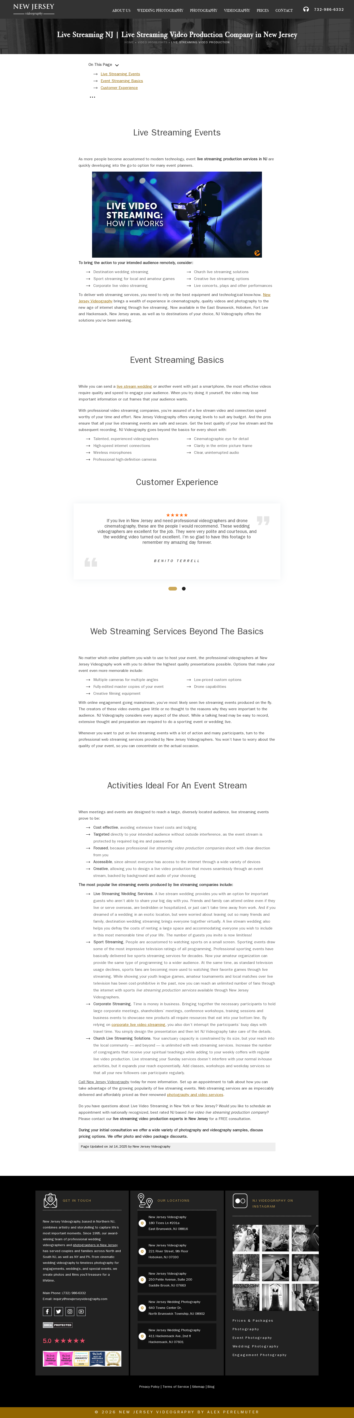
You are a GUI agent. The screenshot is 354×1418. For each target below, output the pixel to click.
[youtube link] (81, 1311)
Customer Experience (119, 88)
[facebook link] (47, 1311)
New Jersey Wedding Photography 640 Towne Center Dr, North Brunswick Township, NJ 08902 (177, 1308)
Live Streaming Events (120, 74)
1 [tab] (169, 588)
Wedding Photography (160, 10)
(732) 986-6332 (74, 1293)
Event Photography (253, 1338)
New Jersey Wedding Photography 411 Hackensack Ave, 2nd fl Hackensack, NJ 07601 (174, 1336)
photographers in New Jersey (95, 1245)
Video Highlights (152, 42)
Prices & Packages (253, 1321)
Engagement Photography (260, 1355)
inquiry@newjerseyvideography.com (80, 1299)
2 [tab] (183, 588)
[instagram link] (69, 1311)
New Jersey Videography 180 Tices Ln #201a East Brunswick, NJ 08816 (168, 1223)
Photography (203, 10)
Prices (263, 10)
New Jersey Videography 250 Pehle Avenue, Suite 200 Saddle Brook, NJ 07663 (170, 1279)
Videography (237, 10)
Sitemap (198, 1387)
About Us (121, 10)
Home (129, 42)
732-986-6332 (329, 10)
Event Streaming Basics (122, 81)
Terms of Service (175, 1387)
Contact (284, 10)
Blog (211, 1387)
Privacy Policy (149, 1387)
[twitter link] (58, 1311)
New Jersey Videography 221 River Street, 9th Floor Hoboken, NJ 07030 (168, 1251)
